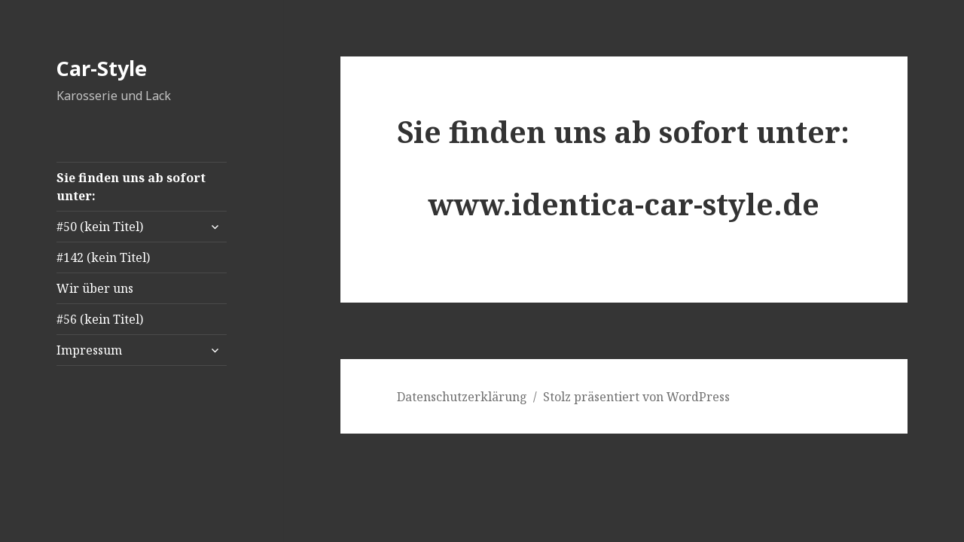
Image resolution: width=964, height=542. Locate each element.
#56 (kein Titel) (99, 319)
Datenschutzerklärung (462, 396)
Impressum (89, 350)
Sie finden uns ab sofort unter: (131, 186)
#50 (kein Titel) (99, 226)
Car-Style (101, 68)
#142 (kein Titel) (103, 257)
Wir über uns (94, 288)
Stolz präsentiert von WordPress (636, 396)
